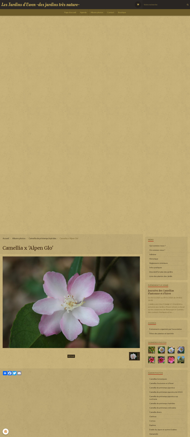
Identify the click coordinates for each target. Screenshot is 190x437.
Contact (110, 12)
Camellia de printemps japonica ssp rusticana (163, 397)
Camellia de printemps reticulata (162, 408)
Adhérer (152, 254)
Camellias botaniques (158, 379)
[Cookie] (6, 431)
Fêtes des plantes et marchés (161, 333)
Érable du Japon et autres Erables (163, 429)
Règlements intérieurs (158, 263)
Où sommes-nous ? (157, 250)
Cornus (152, 421)
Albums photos (97, 12)
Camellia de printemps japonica (162, 388)
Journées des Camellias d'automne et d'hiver (161, 292)
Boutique (122, 12)
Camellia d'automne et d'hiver (161, 383)
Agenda (83, 12)
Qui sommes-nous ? (157, 246)
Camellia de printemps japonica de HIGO (166, 392)
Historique (153, 259)
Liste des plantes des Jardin (160, 276)
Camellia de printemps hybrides (42, 238)
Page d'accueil (70, 12)
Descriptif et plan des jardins (161, 272)
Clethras (152, 416)
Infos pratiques (155, 267)
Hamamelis (153, 434)
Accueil (6, 238)
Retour (71, 356)
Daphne (152, 425)
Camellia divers (155, 412)
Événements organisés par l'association (165, 329)
